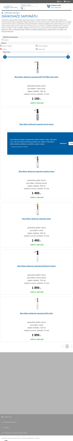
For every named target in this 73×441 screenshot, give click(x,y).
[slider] (5, 57)
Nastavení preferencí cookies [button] (19, 147)
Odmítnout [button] (63, 143)
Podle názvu (41, 49)
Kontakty (5, 427)
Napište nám (7, 417)
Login (59, 1)
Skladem (6, 40)
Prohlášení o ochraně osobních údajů (14, 433)
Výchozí (4, 49)
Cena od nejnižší (7, 46)
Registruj (67, 1)
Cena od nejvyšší (42, 46)
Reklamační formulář (9, 422)
